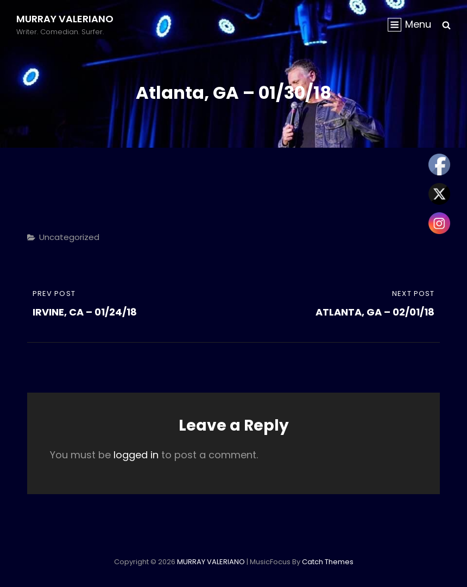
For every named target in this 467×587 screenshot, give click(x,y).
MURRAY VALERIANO (64, 19)
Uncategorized (69, 237)
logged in (136, 455)
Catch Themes (328, 562)
